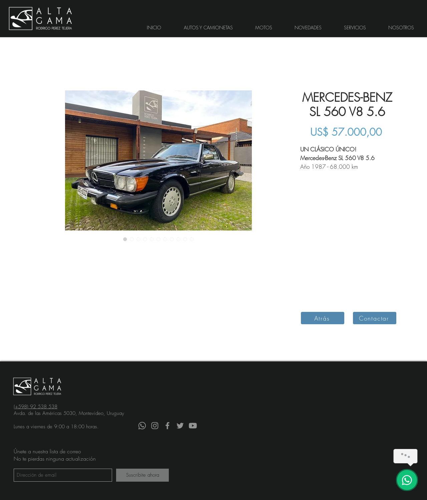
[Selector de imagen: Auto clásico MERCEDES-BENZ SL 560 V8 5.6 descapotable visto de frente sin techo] (131, 239)
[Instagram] (154, 425)
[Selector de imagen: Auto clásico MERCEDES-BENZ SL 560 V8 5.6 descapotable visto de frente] (178, 239)
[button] (208, 27)
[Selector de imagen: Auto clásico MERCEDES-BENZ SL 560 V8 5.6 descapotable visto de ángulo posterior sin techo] (145, 239)
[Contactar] (374, 318)
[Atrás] (322, 318)
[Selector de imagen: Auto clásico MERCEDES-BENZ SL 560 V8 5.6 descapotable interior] (185, 239)
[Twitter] (180, 425)
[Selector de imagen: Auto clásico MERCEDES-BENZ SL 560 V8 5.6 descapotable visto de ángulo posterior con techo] (138, 239)
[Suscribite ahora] (142, 475)
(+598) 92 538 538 (35, 406)
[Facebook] (167, 425)
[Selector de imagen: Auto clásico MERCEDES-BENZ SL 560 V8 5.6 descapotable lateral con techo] (171, 239)
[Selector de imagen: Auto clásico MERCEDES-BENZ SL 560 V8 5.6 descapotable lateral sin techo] (165, 239)
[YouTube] (192, 425)
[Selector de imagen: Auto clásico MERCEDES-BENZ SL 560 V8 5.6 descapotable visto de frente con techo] (125, 239)
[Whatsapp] (142, 425)
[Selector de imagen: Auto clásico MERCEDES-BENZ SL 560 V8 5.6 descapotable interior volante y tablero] (191, 239)
